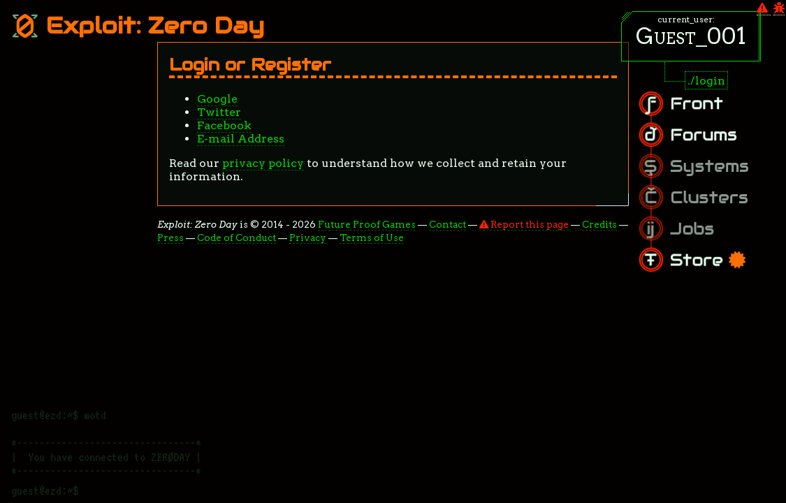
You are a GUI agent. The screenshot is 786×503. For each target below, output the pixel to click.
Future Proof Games (367, 224)
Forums (715, 139)
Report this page (524, 224)
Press (170, 237)
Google (217, 98)
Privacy (307, 237)
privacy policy (263, 163)
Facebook (224, 125)
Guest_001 (691, 36)
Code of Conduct (236, 237)
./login (706, 80)
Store (718, 252)
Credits (599, 224)
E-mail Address (240, 138)
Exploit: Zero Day (137, 25)
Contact (447, 224)
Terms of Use (372, 237)
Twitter (219, 112)
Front (710, 112)
